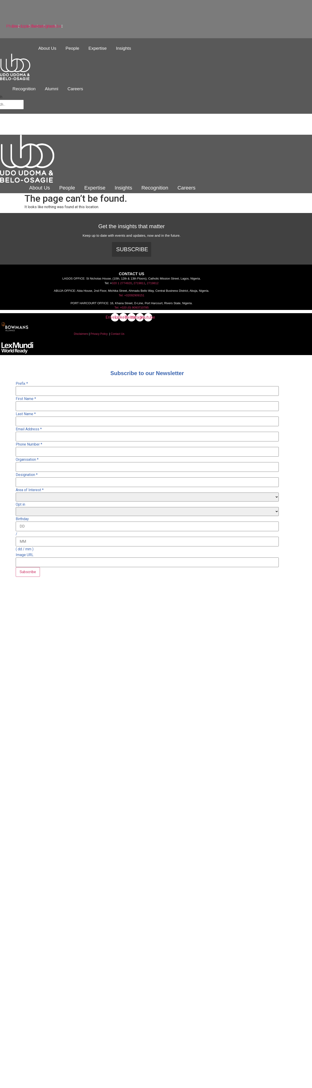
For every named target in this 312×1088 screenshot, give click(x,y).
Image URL (24, 555)
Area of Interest (30, 490)
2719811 (139, 283)
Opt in (20, 504)
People (72, 48)
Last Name (26, 414)
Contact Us (117, 333)
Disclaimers (81, 333)
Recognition (24, 88)
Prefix (22, 383)
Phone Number (29, 444)
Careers (75, 88)
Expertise (97, 48)
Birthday (22, 519)
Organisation (27, 459)
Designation (27, 475)
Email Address (29, 429)
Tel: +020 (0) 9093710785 (131, 307)
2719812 (153, 283)
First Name (26, 399)
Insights (123, 48)
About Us (47, 48)
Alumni (51, 88)
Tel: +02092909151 (131, 295)
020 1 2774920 (122, 283)
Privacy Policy (99, 333)
